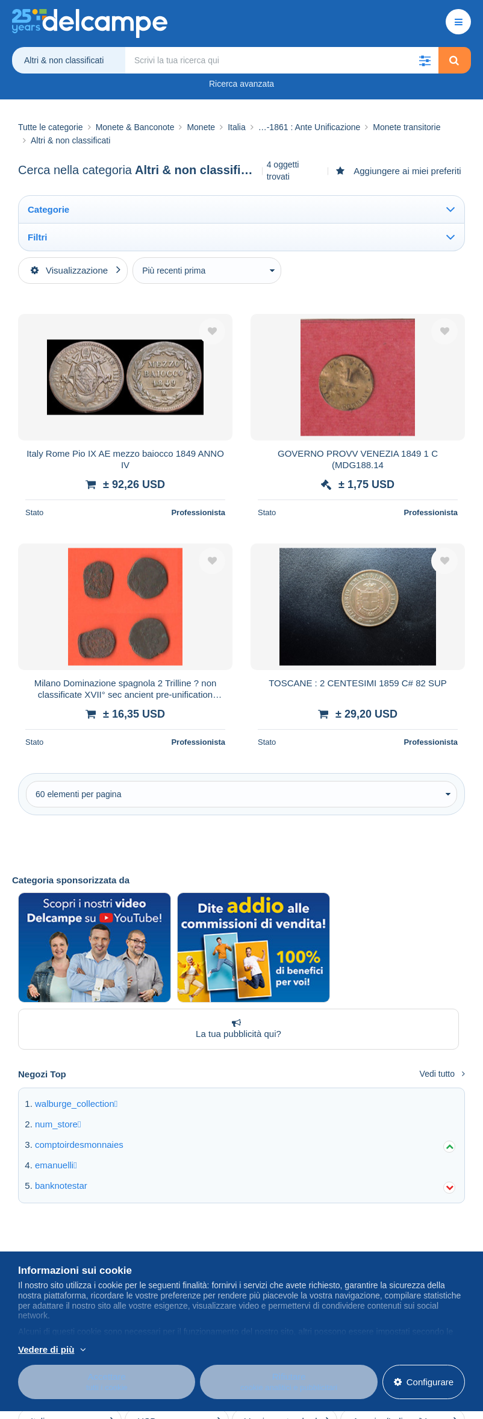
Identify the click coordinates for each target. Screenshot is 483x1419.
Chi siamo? (40, 1237)
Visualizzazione (69, 270)
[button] (425, 60)
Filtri (38, 237)
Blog (142, 1237)
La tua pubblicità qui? (236, 948)
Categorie (48, 209)
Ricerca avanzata (241, 84)
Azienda (40, 1252)
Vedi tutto (442, 993)
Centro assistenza (271, 1237)
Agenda (142, 1252)
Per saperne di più (125, 1354)
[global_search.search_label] (281, 60)
